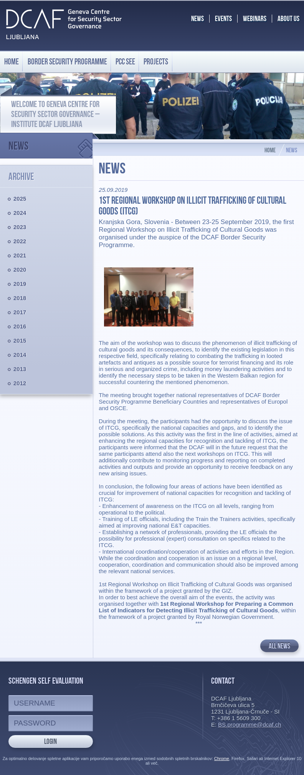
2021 (19, 255)
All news (279, 646)
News (50, 142)
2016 (19, 326)
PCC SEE (125, 61)
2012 (19, 383)
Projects (156, 61)
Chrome (221, 758)
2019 (19, 283)
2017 (19, 312)
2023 (19, 227)
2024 (19, 212)
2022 (19, 241)
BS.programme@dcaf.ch (249, 724)
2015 (19, 340)
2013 (19, 369)
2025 (19, 198)
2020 (19, 269)
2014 (19, 354)
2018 (19, 298)
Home (11, 61)
